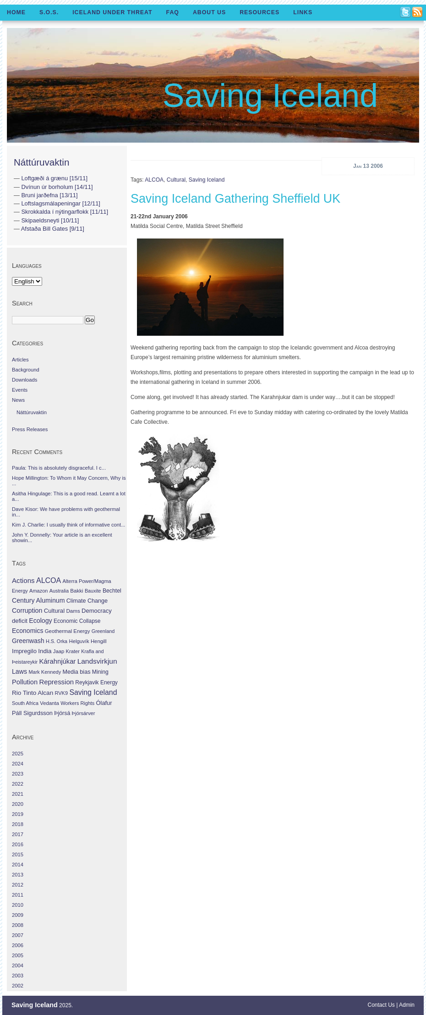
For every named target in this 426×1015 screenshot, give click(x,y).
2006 (17, 945)
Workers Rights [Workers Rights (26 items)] (77, 703)
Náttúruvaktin (41, 162)
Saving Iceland (270, 95)
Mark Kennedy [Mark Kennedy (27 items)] (44, 672)
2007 (17, 935)
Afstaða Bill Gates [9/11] (52, 228)
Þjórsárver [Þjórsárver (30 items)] (83, 713)
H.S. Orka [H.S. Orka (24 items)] (56, 641)
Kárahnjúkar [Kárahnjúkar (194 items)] (57, 661)
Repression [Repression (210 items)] (56, 682)
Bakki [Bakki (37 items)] (76, 590)
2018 (17, 824)
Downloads (24, 380)
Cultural (176, 180)
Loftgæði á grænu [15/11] (54, 178)
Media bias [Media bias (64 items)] (76, 672)
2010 (17, 905)
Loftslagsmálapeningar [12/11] (60, 203)
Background (25, 369)
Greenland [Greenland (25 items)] (103, 631)
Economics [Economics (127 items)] (27, 630)
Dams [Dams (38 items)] (73, 611)
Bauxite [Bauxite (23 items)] (93, 590)
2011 (17, 895)
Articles (20, 359)
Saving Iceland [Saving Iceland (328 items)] (93, 692)
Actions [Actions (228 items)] (23, 580)
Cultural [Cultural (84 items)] (54, 610)
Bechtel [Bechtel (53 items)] (112, 591)
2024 (17, 763)
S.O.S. (49, 12)
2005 (17, 955)
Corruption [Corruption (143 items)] (27, 610)
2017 (17, 834)
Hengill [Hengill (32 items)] (99, 641)
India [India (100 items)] (44, 651)
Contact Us (381, 1005)
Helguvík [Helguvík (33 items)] (79, 641)
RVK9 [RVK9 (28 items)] (61, 693)
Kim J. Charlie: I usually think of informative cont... (68, 524)
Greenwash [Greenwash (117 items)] (28, 640)
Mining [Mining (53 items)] (100, 672)
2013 (17, 874)
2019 (17, 814)
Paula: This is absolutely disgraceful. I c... (59, 468)
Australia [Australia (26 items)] (59, 590)
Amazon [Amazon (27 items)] (38, 590)
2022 (17, 784)
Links (302, 12)
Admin (407, 1005)
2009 (17, 915)
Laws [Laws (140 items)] (19, 671)
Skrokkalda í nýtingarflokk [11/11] (64, 211)
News (18, 400)
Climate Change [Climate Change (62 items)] (87, 601)
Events (19, 390)
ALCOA (154, 180)
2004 (17, 965)
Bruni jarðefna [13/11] (49, 195)
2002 (17, 985)
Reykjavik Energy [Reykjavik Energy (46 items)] (96, 682)
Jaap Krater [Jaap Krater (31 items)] (66, 651)
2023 (17, 774)
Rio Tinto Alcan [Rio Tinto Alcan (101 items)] (32, 692)
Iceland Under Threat (112, 12)
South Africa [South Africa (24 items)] (25, 703)
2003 (17, 975)
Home (16, 12)
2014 (17, 864)
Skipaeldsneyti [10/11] (50, 220)
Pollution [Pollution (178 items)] (25, 682)
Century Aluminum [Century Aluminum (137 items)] (38, 600)
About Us (209, 12)
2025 (17, 753)
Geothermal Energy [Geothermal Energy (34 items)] (67, 631)
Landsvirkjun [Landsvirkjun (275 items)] (97, 661)
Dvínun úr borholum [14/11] (57, 186)
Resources (259, 12)
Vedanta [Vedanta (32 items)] (49, 703)
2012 (17, 884)
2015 (17, 854)
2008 (17, 925)
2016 (17, 844)
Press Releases (30, 429)
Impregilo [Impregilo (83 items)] (24, 651)
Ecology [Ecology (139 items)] (40, 620)
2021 (17, 794)
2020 (17, 804)
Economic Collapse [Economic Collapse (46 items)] (77, 621)
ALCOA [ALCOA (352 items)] (48, 580)
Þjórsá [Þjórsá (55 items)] (62, 713)
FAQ (172, 12)
